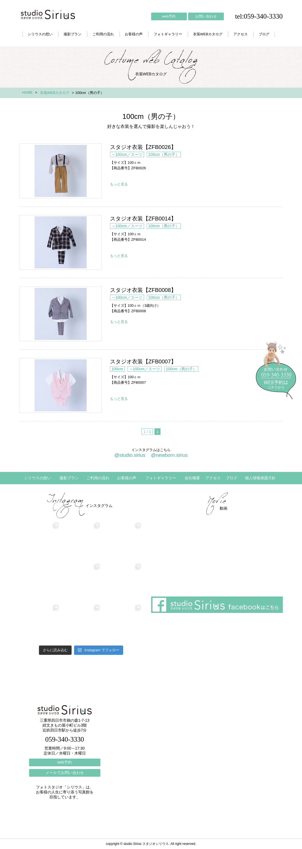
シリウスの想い (40, 34)
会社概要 (192, 478)
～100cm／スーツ (127, 154)
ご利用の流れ (103, 34)
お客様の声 (134, 34)
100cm (117, 369)
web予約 (169, 16)
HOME (27, 92)
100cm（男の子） (163, 154)
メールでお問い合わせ (65, 772)
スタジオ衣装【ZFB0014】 (60, 242)
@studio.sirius (129, 455)
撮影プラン (72, 34)
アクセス (240, 34)
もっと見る (119, 184)
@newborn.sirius (169, 455)
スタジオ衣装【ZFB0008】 (60, 313)
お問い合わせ (206, 16)
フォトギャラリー (168, 34)
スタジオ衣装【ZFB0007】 (60, 385)
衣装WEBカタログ (208, 34)
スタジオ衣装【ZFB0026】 (60, 171)
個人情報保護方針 (260, 478)
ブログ (264, 34)
